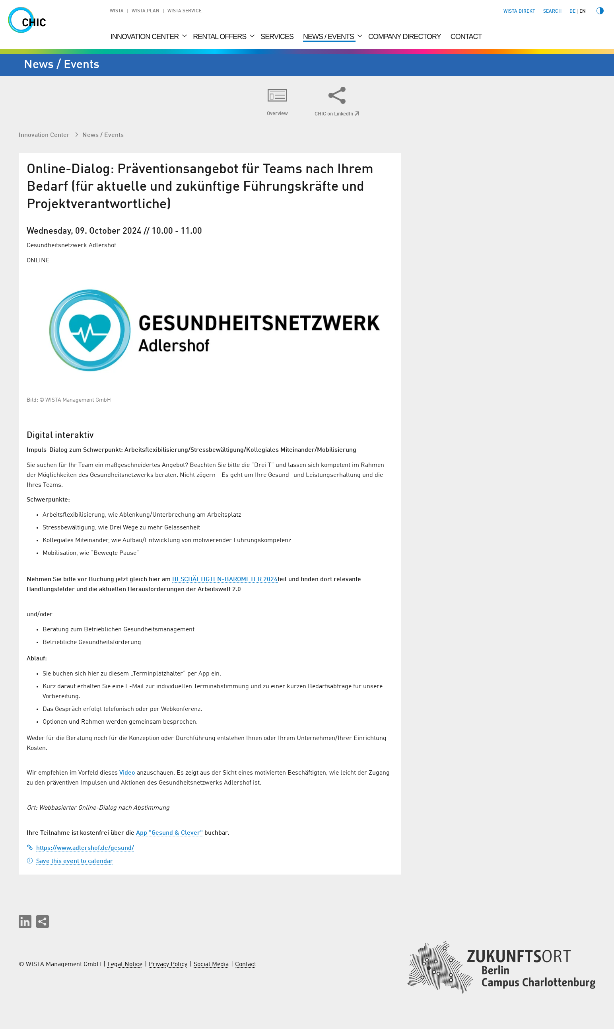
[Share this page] (42, 921)
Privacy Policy (168, 964)
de (572, 11)
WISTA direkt (519, 11)
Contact (466, 37)
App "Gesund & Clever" (169, 833)
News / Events (329, 37)
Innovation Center (145, 37)
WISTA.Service (184, 11)
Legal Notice (124, 964)
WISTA (117, 11)
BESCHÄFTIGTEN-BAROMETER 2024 (225, 579)
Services (276, 37)
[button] (25, 921)
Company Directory (404, 37)
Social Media (211, 964)
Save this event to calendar (70, 861)
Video (127, 773)
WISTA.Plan (145, 11)
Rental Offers (220, 37)
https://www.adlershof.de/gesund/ (80, 848)
